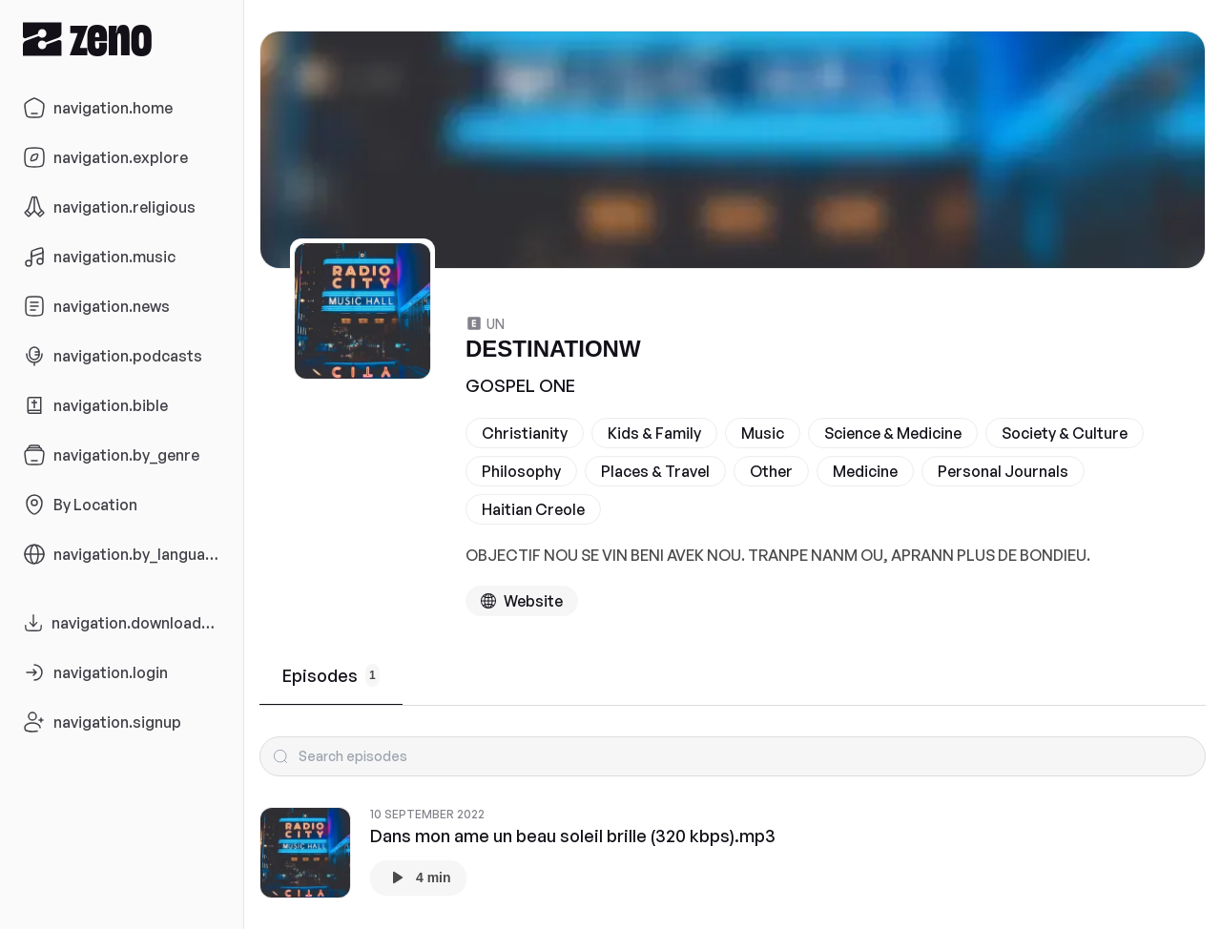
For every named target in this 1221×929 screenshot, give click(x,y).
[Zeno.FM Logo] (122, 38)
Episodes (331, 675)
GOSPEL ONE (520, 385)
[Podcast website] (522, 601)
